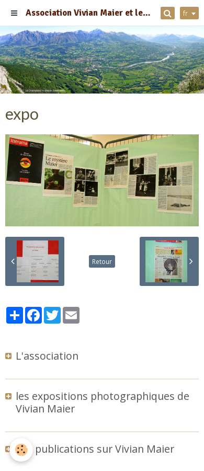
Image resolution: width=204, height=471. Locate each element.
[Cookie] (21, 450)
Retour (102, 261)
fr (185, 13)
